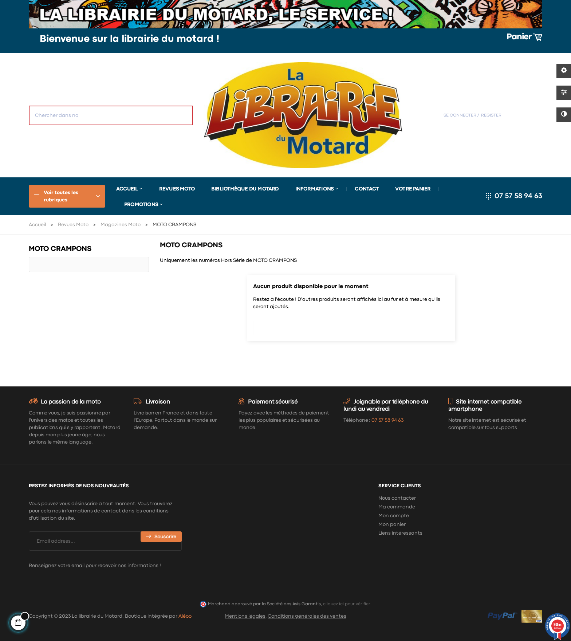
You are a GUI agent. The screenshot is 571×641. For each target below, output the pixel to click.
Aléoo (185, 616)
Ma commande (396, 507)
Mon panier (392, 524)
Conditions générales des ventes (307, 616)
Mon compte (393, 516)
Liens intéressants (400, 533)
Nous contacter (397, 498)
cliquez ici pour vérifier (346, 604)
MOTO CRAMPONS (60, 249)
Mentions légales (245, 616)
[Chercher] (351, 325)
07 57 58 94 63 (518, 196)
